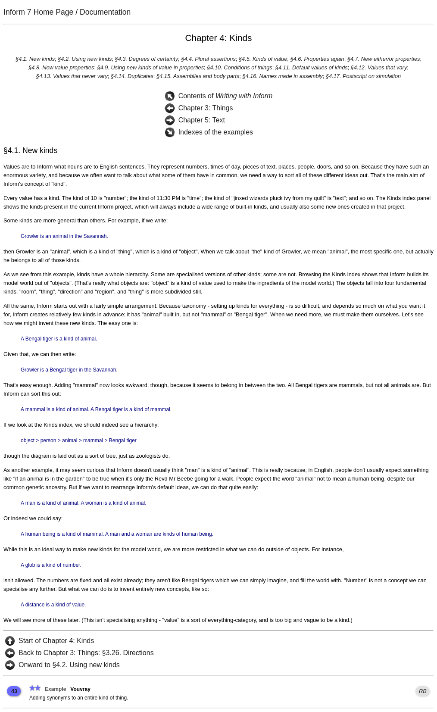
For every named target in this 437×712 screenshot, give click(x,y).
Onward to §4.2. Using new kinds (69, 664)
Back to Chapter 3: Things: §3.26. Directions (86, 652)
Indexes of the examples (215, 132)
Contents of (225, 96)
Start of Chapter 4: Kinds (56, 640)
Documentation (105, 12)
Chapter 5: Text (201, 120)
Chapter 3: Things (205, 108)
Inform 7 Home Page (38, 12)
